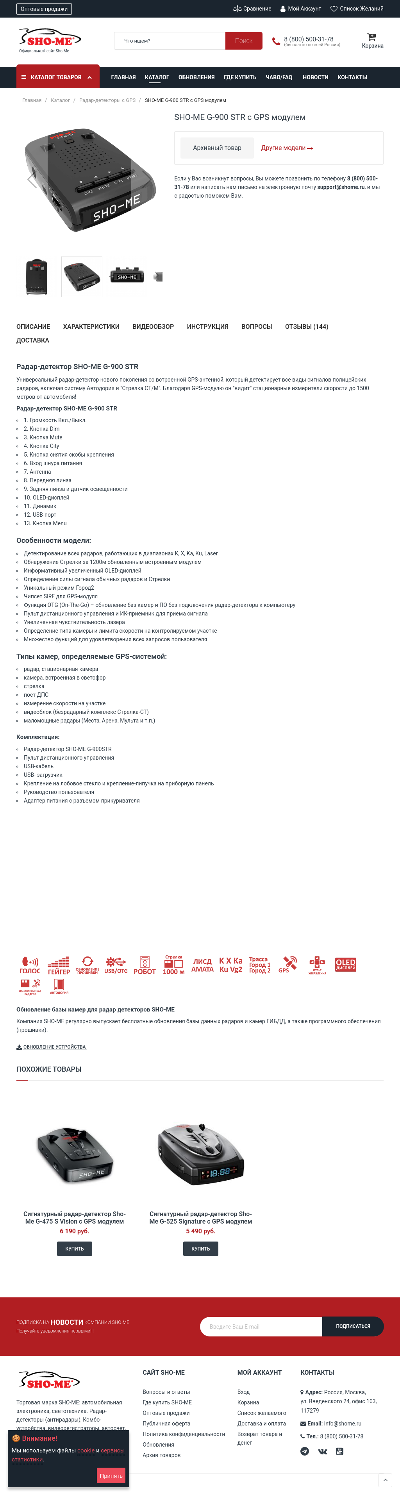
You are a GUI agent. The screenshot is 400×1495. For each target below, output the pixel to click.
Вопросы (256, 326)
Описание (33, 326)
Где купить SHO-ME (167, 1402)
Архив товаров (161, 1455)
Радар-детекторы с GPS (107, 100)
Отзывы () (307, 326)
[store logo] (59, 37)
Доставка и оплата (262, 1423)
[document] (68, 1458)
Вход (244, 1392)
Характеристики (91, 326)
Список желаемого (262, 1413)
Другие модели (287, 148)
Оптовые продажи (44, 9)
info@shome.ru (342, 1423)
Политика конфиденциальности (184, 1434)
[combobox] (188, 41)
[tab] (33, 330)
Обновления (197, 77)
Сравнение (252, 9)
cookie (86, 1450)
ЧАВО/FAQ (279, 77)
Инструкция (208, 326)
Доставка (32, 340)
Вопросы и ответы (166, 1392)
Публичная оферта (166, 1423)
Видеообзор (153, 326)
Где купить (240, 77)
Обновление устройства (51, 1047)
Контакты (352, 77)
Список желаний (357, 8)
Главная (123, 77)
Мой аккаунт (300, 8)
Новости (316, 77)
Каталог (157, 77)
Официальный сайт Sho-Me (44, 51)
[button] (32, 179)
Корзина (248, 1402)
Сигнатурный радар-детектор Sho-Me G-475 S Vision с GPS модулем (74, 1217)
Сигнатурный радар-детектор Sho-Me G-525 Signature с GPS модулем (200, 1217)
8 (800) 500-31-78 (342, 1436)
